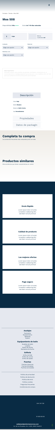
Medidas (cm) (6, 51)
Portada (4, 13)
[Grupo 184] (5, 2)
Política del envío (27, 379)
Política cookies (27, 382)
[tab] (27, 95)
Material (30, 44)
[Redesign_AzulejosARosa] (27, 313)
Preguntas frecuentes (27, 384)
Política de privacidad (27, 374)
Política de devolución (27, 377)
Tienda (10, 13)
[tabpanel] (27, 107)
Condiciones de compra (27, 387)
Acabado (4, 44)
